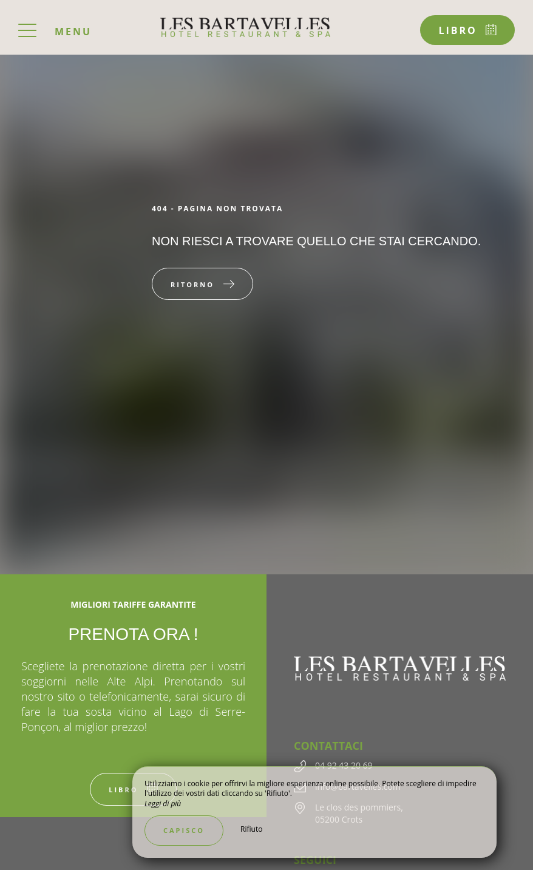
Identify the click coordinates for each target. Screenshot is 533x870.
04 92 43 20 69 (344, 765)
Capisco (184, 830)
